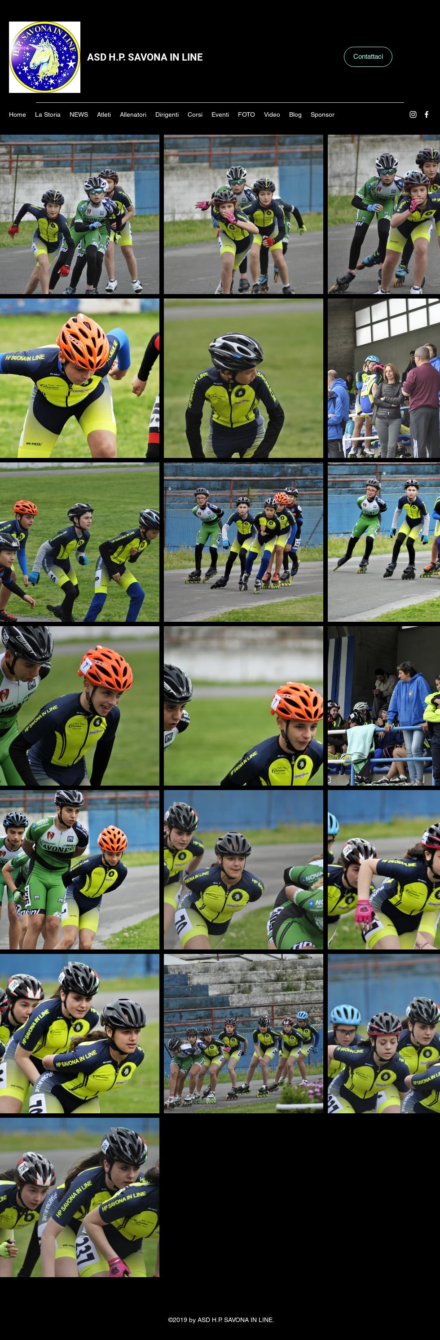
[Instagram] (413, 114)
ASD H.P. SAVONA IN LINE (144, 57)
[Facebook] (426, 114)
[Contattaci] (368, 57)
